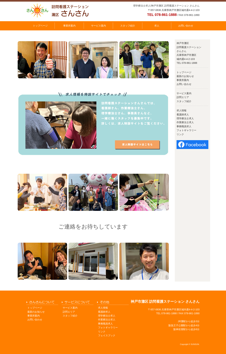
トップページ (40, 25)
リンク (180, 134)
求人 (156, 25)
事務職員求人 (184, 126)
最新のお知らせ (185, 76)
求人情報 (181, 110)
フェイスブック (106, 335)
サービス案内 (98, 25)
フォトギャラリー (186, 130)
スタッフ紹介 (127, 25)
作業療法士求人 (185, 122)
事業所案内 (69, 25)
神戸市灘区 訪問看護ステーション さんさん (175, 5)
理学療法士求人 (141, 5)
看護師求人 (183, 114)
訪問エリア (183, 97)
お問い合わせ (185, 25)
